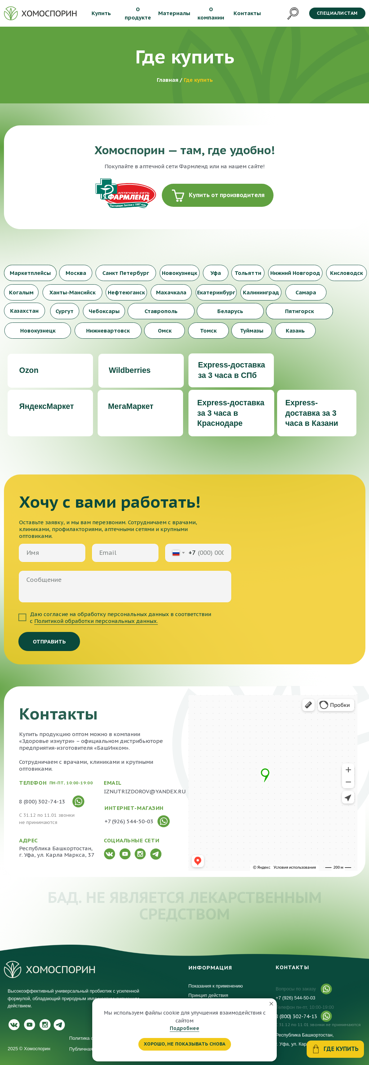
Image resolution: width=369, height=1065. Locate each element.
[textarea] (125, 586)
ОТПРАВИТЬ (49, 641)
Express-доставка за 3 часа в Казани (311, 413)
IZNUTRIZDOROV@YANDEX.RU (145, 791)
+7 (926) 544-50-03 (295, 998)
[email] (125, 552)
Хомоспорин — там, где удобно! (184, 149)
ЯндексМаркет (46, 406)
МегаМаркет (131, 406)
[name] (52, 552)
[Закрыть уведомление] (271, 1003)
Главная (168, 79)
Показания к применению (215, 986)
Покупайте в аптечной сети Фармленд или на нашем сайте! (185, 166)
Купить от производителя (226, 195)
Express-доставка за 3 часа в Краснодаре (230, 413)
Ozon (28, 370)
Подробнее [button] (184, 1028)
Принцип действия (209, 995)
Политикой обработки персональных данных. (96, 621)
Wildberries (130, 370)
